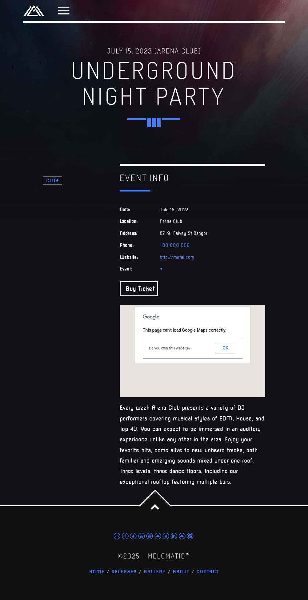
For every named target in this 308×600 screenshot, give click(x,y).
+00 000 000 (175, 245)
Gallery (155, 571)
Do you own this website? (169, 348)
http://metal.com (177, 257)
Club (52, 180)
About (181, 571)
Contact (207, 571)
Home (97, 571)
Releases (124, 571)
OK (226, 347)
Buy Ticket (139, 289)
